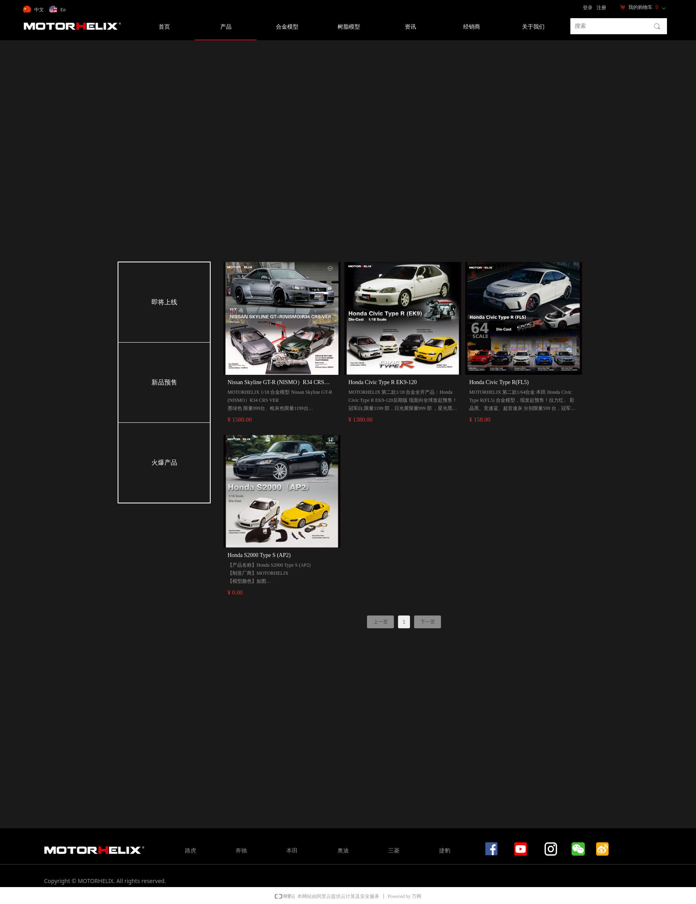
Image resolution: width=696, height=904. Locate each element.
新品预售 (164, 382)
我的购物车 (640, 7)
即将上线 (164, 302)
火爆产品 (164, 462)
